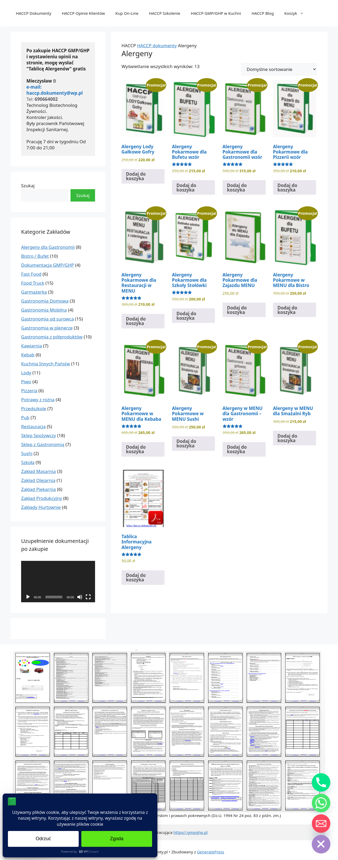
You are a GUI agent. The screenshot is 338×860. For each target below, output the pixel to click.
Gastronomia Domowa (45, 301)
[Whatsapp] (321, 803)
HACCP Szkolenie (164, 13)
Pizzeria (29, 391)
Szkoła (28, 462)
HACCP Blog (263, 13)
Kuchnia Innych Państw (45, 364)
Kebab (28, 355)
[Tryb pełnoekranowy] (88, 597)
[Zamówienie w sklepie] (279, 69)
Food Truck (32, 283)
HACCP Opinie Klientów (83, 13)
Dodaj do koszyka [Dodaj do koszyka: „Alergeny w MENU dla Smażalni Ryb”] (287, 438)
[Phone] (321, 782)
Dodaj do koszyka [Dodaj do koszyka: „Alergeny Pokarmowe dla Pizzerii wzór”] (287, 187)
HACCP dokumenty (157, 45)
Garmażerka (34, 292)
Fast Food (31, 274)
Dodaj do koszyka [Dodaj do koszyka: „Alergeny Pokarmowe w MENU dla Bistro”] (287, 310)
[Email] (321, 823)
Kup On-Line (126, 13)
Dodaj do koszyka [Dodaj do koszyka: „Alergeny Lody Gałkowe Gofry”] (136, 176)
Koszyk (296, 13)
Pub (25, 417)
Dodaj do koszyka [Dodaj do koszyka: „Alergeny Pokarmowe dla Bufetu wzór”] (186, 187)
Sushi (26, 453)
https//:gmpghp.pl (190, 832)
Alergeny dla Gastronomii (48, 247)
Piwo (26, 382)
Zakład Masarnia (38, 471)
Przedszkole (33, 408)
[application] (58, 582)
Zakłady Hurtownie (41, 507)
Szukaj (28, 186)
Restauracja (33, 426)
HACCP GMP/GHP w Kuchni (216, 13)
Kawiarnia (31, 346)
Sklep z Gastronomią (42, 444)
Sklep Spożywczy (38, 435)
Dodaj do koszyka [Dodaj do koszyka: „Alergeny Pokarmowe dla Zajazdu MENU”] (237, 310)
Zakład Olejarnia (38, 480)
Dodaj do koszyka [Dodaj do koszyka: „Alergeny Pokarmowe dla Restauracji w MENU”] (136, 321)
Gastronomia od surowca (47, 319)
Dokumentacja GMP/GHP (47, 265)
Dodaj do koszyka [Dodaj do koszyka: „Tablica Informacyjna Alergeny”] (136, 577)
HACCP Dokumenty (33, 13)
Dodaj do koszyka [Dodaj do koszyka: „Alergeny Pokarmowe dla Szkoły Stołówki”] (186, 315)
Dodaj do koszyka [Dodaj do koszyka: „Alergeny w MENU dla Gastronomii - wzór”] (237, 449)
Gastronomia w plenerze (47, 328)
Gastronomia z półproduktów (52, 337)
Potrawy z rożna (38, 399)
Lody (26, 373)
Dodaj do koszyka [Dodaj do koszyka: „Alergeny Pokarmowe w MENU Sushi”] (186, 443)
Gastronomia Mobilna (44, 310)
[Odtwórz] (28, 597)
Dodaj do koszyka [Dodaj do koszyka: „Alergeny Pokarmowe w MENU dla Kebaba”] (136, 449)
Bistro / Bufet (35, 256)
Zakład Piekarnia (38, 489)
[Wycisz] (79, 597)
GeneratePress (210, 851)
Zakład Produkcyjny (41, 498)
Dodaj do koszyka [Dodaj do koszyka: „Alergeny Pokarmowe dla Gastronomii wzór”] (237, 187)
